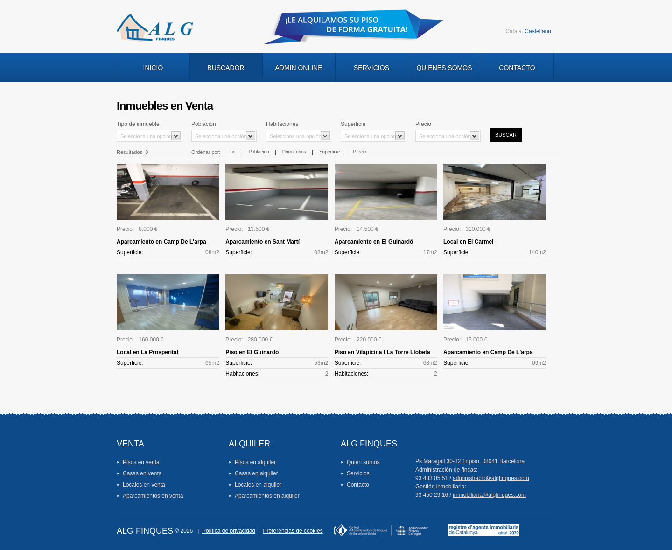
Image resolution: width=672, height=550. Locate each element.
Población (259, 151)
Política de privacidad (228, 531)
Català (513, 31)
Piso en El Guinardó (252, 352)
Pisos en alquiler (255, 462)
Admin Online (298, 67)
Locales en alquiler (258, 484)
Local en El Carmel (468, 241)
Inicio (153, 67)
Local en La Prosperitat (148, 352)
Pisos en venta (141, 462)
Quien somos (363, 462)
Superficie (329, 151)
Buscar (506, 135)
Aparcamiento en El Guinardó (374, 241)
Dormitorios (294, 151)
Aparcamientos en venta (153, 496)
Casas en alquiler (256, 473)
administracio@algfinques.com (491, 478)
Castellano (538, 31)
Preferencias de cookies (293, 531)
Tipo (230, 151)
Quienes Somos (444, 67)
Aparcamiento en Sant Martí (262, 241)
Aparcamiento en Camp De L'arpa (161, 241)
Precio (359, 151)
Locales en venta (144, 484)
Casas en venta (142, 473)
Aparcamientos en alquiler (267, 496)
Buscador (225, 67)
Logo (155, 28)
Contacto (517, 67)
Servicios (371, 67)
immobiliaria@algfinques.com (489, 495)
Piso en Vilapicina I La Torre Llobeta (382, 352)
